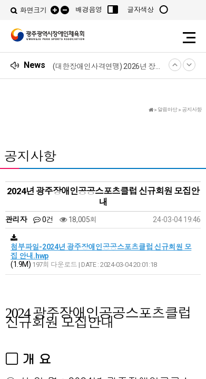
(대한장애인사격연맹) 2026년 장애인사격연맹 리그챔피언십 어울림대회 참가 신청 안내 (108, 66)
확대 (55, 10)
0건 (43, 219)
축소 (65, 10)
